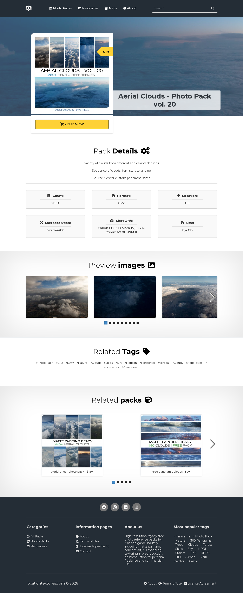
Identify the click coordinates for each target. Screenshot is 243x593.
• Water (179, 561)
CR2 (60, 362)
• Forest (206, 545)
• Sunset (179, 553)
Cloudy (178, 362)
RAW (70, 362)
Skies (109, 362)
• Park (203, 557)
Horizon (131, 362)
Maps (111, 8)
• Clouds (192, 545)
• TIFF (178, 557)
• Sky (189, 549)
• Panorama (182, 536)
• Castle (193, 561)
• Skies (178, 549)
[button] (105, 322)
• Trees (178, 545)
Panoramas (88, 8)
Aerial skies (195, 362)
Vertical (164, 362)
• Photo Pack (202, 536)
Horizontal (148, 362)
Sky (119, 362)
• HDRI (201, 549)
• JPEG (205, 553)
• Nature (179, 540)
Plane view (130, 367)
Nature (82, 362)
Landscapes (111, 367)
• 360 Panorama (200, 540)
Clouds (96, 362)
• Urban (190, 557)
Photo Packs (60, 8)
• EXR (193, 553)
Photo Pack (45, 362)
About (129, 8)
